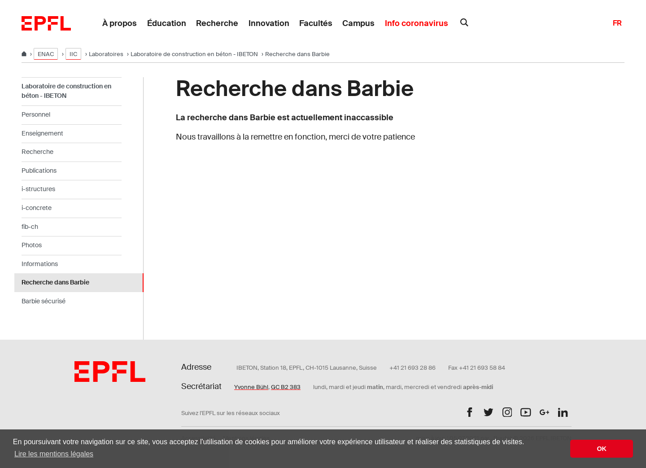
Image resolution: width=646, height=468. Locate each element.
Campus (358, 23)
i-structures (38, 189)
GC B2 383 (286, 387)
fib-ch (30, 227)
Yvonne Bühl (251, 387)
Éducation (166, 23)
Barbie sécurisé (43, 301)
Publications (39, 170)
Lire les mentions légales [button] (53, 454)
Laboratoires (106, 54)
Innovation (269, 23)
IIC (73, 54)
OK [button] (602, 448)
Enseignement (42, 133)
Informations (40, 264)
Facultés (315, 23)
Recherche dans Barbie (55, 282)
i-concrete (37, 208)
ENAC (46, 54)
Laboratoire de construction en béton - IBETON (194, 54)
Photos (32, 245)
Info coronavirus (416, 23)
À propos (119, 23)
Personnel (36, 114)
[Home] (25, 54)
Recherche (217, 23)
